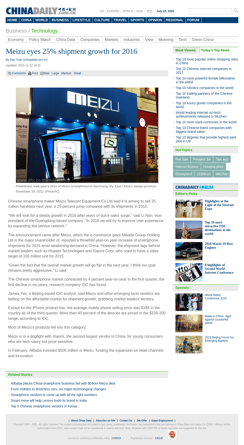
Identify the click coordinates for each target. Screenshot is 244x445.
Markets (111, 40)
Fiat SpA (181, 159)
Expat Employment (162, 420)
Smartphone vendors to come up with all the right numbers (54, 395)
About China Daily (81, 420)
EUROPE (113, 11)
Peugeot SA (202, 159)
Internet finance (186, 166)
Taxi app (222, 159)
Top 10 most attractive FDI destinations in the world (218, 228)
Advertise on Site (105, 420)
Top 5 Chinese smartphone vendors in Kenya (44, 406)
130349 (159, 438)
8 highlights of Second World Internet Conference (219, 268)
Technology (44, 31)
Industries (131, 40)
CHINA (26, 20)
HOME (12, 20)
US (102, 11)
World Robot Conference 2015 (216, 296)
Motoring (166, 40)
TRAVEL (120, 20)
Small (77, 73)
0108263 (116, 438)
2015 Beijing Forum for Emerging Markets (219, 339)
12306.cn (204, 174)
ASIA (139, 11)
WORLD (41, 20)
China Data (65, 40)
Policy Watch (40, 40)
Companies (90, 40)
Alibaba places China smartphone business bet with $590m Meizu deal (63, 383)
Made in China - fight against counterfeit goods (218, 320)
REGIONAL (174, 20)
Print (35, 73)
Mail (46, 73)
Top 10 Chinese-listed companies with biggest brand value (204, 130)
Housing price (213, 166)
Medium (66, 73)
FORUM (193, 20)
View (149, 40)
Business (16, 31)
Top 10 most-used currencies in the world (206, 122)
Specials (182, 288)
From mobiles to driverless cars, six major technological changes (58, 389)
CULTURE (102, 20)
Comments (19, 73)
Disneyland (183, 174)
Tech (182, 40)
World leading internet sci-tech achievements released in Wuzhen (201, 114)
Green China (202, 40)
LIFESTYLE (81, 20)
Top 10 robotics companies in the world (204, 88)
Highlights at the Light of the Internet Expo (219, 205)
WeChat (221, 174)
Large (55, 73)
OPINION (155, 20)
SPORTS (137, 20)
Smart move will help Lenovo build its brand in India (49, 400)
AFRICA (127, 11)
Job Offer (141, 420)
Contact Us (126, 420)
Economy (16, 40)
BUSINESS (60, 20)
